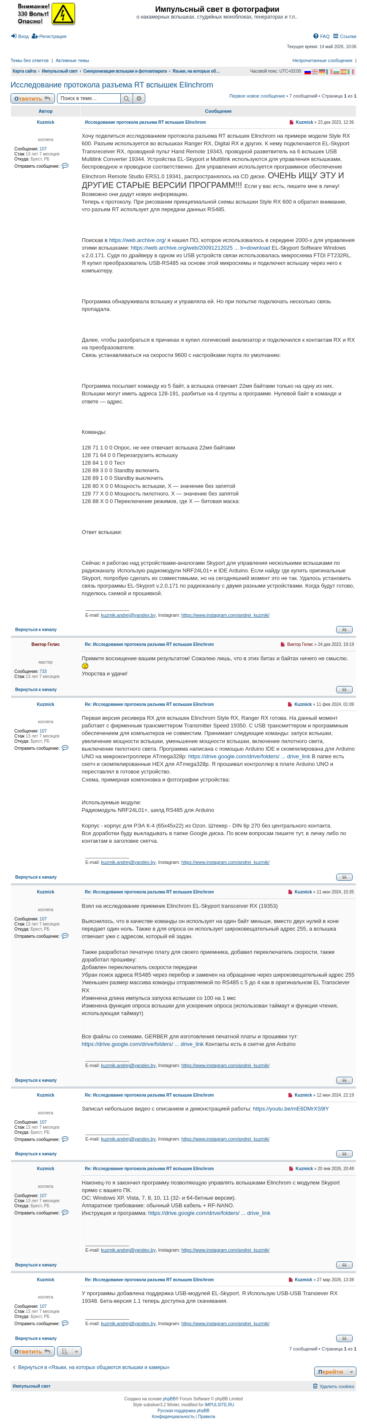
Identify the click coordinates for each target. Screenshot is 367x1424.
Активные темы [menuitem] (72, 60)
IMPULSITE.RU (219, 1404)
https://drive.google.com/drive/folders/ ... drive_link (249, 756)
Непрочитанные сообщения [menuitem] (323, 60)
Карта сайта (24, 71)
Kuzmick (45, 122)
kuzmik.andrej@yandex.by (128, 615)
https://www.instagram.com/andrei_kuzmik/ (225, 615)
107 (43, 149)
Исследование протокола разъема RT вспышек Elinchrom (112, 85)
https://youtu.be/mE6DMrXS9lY (291, 1108)
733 (43, 671)
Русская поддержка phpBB (183, 1410)
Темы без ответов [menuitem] (30, 60)
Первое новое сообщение (257, 95)
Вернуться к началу (36, 629)
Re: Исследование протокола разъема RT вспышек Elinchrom (149, 644)
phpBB (169, 1399)
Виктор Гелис (46, 644)
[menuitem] (20, 36)
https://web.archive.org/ (137, 240)
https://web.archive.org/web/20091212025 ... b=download (200, 248)
